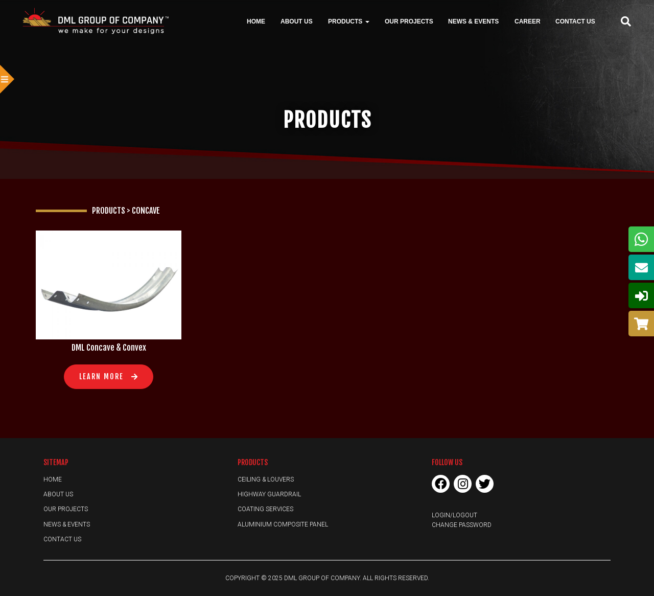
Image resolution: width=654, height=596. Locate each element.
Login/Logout (454, 515)
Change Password (462, 525)
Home (256, 21)
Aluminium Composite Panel (283, 524)
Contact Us (575, 21)
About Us (297, 21)
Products (348, 21)
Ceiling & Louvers (266, 479)
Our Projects (409, 21)
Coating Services (265, 509)
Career (528, 21)
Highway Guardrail (269, 494)
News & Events (473, 21)
